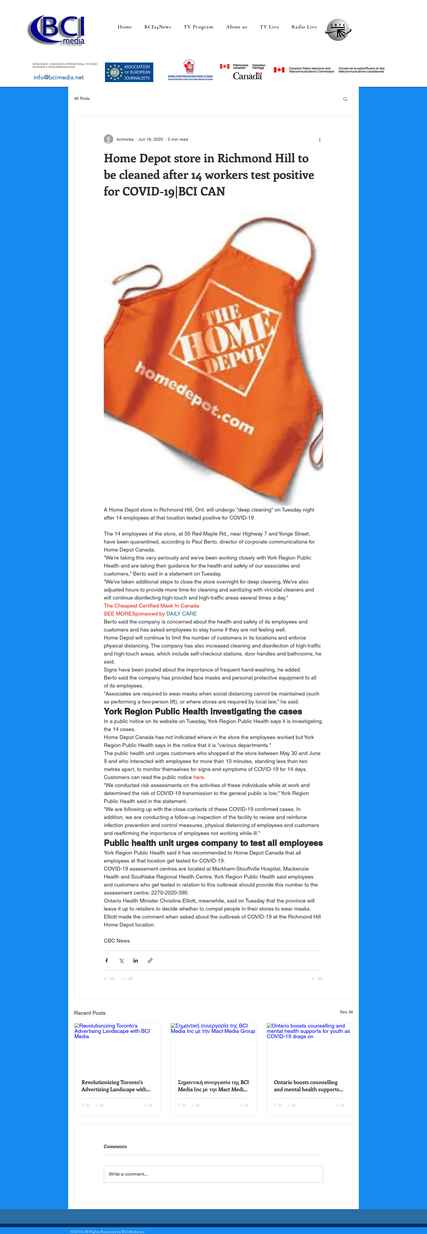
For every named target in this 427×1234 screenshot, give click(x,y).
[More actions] (319, 139)
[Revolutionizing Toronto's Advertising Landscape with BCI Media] (117, 1047)
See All (346, 1011)
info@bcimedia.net (59, 77)
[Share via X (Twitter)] (121, 960)
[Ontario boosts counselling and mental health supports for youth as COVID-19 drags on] (310, 1047)
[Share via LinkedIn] (135, 960)
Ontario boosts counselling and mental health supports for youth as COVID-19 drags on (308, 1085)
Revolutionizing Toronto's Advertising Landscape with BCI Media (114, 1085)
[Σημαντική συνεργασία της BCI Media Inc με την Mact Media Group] (213, 1047)
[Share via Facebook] (106, 960)
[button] (345, 98)
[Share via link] (150, 960)
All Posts (82, 98)
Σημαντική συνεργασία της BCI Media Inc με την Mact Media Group (213, 1085)
